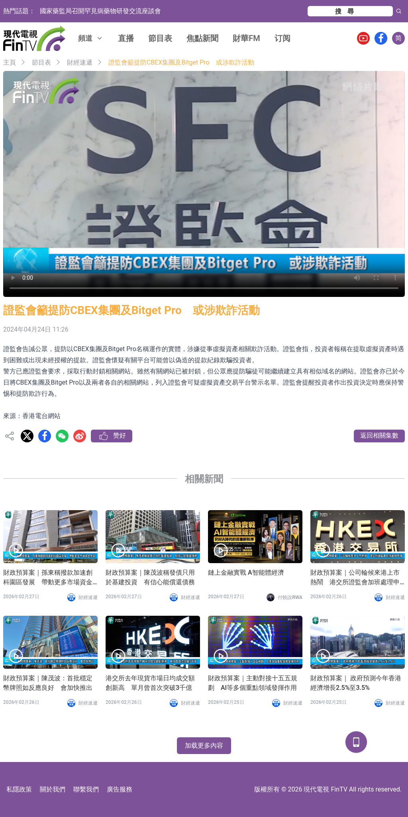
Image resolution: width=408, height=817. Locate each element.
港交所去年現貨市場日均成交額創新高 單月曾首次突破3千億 (150, 682)
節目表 (160, 38)
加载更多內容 (204, 745)
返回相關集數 (379, 435)
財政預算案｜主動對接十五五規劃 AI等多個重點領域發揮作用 (252, 682)
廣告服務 (119, 789)
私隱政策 (19, 789)
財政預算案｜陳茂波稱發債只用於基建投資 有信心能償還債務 (150, 577)
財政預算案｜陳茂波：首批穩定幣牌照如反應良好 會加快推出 (47, 682)
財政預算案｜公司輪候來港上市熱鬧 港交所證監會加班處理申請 (355, 578)
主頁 (9, 62)
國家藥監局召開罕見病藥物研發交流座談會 (100, 11)
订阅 (282, 38)
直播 (126, 38)
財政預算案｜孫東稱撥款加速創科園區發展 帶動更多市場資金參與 (47, 578)
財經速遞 (79, 62)
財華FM (246, 38)
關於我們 (52, 789)
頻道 (91, 38)
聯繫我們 (86, 789)
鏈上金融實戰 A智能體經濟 (246, 572)
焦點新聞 (202, 38)
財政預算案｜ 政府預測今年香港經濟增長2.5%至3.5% (355, 682)
